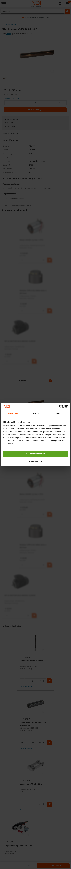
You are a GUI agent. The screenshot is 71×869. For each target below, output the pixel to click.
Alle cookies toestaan (35, 454)
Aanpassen (35, 461)
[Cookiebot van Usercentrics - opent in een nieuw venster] (57, 406)
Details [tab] (35, 413)
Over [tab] (58, 413)
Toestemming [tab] (12, 413)
